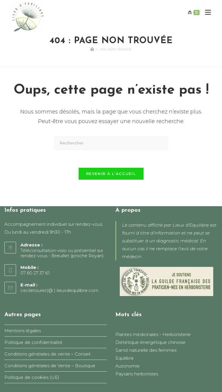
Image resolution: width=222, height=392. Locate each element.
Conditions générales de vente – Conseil (47, 354)
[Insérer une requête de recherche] (111, 143)
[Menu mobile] (206, 12)
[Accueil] (92, 49)
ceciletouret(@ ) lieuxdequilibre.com (59, 290)
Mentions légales (22, 330)
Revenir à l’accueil (111, 173)
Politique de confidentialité (33, 342)
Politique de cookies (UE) (31, 377)
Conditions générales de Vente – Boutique (49, 365)
